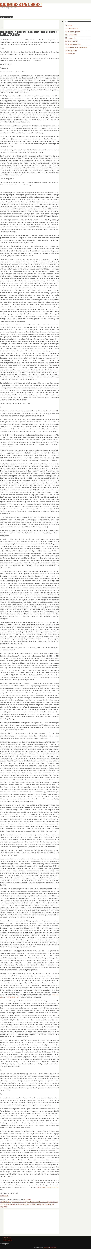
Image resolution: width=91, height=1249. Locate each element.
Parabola (46, 1247)
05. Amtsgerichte (70, 38)
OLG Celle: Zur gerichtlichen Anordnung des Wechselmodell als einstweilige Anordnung (29, 1202)
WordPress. (53, 1247)
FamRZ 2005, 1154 (13, 997)
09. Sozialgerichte (71, 50)
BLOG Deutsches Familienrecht (21, 4)
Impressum (7, 1238)
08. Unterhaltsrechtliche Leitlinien (76, 47)
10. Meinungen (70, 54)
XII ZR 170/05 (4, 1196)
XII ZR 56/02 (41, 1187)
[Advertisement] (35, 14)
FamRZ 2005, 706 (52, 1187)
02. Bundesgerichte (71, 29)
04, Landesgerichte (71, 35)
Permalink (27, 1199)
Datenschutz (7, 1240)
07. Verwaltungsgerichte (73, 44)
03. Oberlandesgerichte (72, 32)
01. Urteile (68, 25)
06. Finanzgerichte (71, 41)
